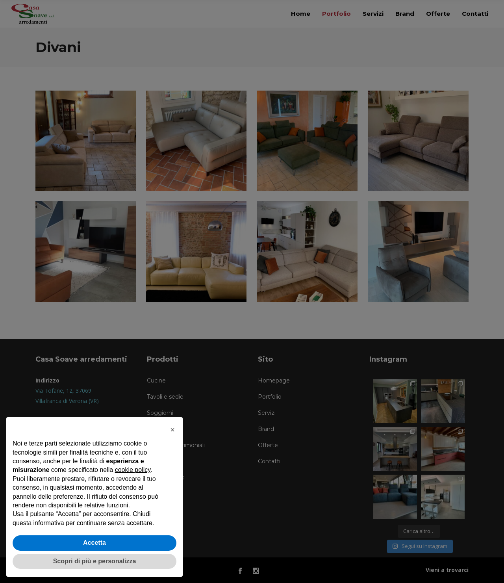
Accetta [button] (94, 542)
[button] (172, 429)
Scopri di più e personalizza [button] (94, 561)
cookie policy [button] (132, 469)
